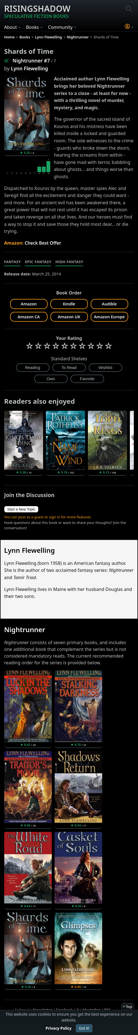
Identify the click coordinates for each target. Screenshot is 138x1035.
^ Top (127, 1006)
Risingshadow (37, 11)
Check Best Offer (43, 243)
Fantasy (12, 261)
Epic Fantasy (38, 261)
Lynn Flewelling (29, 68)
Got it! (84, 1028)
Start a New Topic (21, 509)
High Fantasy (69, 261)
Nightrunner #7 (31, 60)
